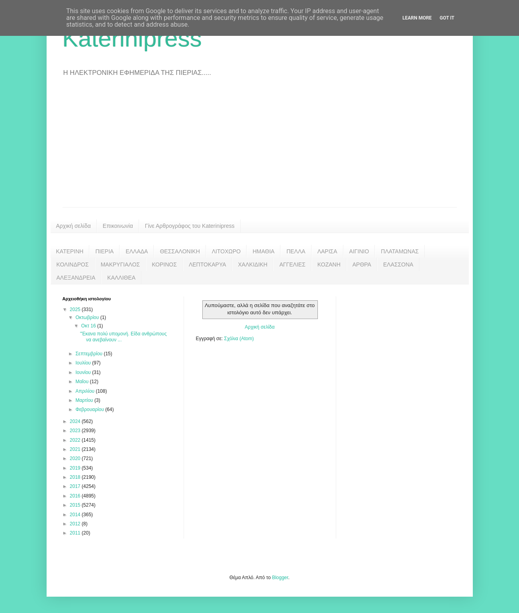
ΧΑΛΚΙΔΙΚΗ (253, 264)
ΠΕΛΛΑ (296, 251)
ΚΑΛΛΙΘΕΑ (121, 277)
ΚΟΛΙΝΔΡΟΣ (73, 264)
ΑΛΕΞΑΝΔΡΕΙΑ (76, 277)
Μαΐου (82, 381)
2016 (76, 496)
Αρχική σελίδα (73, 226)
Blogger (280, 577)
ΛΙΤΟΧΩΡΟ (226, 251)
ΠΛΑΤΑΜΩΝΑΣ (400, 251)
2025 (76, 309)
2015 (76, 505)
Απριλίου (85, 391)
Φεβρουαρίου (90, 409)
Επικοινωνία (118, 226)
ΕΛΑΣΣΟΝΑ (398, 264)
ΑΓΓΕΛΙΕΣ (292, 264)
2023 (76, 430)
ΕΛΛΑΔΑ (136, 251)
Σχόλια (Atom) (239, 338)
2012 (76, 524)
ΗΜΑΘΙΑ (263, 251)
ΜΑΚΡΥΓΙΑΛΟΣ (120, 264)
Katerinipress (132, 38)
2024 (76, 421)
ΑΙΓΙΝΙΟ (359, 251)
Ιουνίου (83, 372)
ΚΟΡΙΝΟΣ (164, 264)
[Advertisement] (260, 147)
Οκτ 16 (89, 326)
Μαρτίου (84, 400)
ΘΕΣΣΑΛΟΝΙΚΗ (180, 251)
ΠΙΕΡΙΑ (104, 251)
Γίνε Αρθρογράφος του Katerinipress (190, 226)
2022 (76, 440)
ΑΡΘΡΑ (362, 264)
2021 (76, 449)
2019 (76, 468)
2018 (76, 477)
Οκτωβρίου (87, 317)
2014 (76, 514)
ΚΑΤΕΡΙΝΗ (70, 251)
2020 (76, 458)
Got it (447, 18)
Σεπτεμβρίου (89, 353)
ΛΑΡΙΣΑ (327, 251)
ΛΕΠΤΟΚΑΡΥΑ (207, 264)
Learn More (417, 18)
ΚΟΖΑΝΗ (329, 264)
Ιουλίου (83, 363)
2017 (76, 486)
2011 (76, 533)
